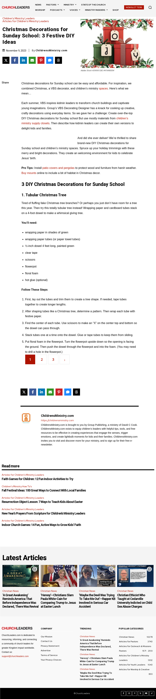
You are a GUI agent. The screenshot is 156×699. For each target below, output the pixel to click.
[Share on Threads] (58, 60)
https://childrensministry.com (57, 420)
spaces (103, 88)
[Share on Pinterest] (40, 60)
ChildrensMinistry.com (51, 50)
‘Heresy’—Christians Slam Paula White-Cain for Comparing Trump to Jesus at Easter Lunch (58, 600)
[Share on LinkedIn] (23, 60)
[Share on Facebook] (14, 60)
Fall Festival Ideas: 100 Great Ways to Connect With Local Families (44, 490)
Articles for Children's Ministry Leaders (26, 21)
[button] (150, 7)
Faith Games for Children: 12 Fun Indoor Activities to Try (37, 479)
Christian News (10, 591)
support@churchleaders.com (15, 656)
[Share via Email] (32, 60)
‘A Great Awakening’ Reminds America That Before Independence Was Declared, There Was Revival (20, 600)
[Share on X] (5, 60)
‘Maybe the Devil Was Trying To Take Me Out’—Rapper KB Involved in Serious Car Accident (97, 600)
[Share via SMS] (49, 60)
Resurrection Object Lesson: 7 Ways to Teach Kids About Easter (42, 502)
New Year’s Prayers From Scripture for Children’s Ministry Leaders (43, 513)
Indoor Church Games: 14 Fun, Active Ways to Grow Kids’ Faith (41, 525)
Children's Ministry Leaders (19, 18)
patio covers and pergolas (58, 167)
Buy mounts (29, 172)
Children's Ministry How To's (17, 486)
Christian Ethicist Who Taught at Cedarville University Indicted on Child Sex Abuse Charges (134, 600)
